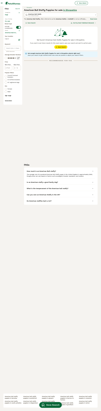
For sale (8, 48)
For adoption (10, 52)
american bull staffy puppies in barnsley (11, 397)
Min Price (8, 137)
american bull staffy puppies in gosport (48, 397)
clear (18, 67)
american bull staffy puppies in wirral (85, 402)
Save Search (30, 48)
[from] (8, 141)
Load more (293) (11, 105)
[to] (17, 141)
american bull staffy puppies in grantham (66, 403)
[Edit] (19, 113)
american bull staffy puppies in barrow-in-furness (67, 398)
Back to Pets (8, 37)
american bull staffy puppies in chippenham (30, 402)
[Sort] (83, 48)
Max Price (17, 137)
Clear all (17, 34)
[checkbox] (6, 76)
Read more (93, 44)
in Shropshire (70, 35)
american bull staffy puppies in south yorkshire (13, 402)
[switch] (13, 63)
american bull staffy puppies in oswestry (85, 397)
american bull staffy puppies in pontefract (30, 397)
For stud (8, 56)
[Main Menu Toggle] (1, 3)
